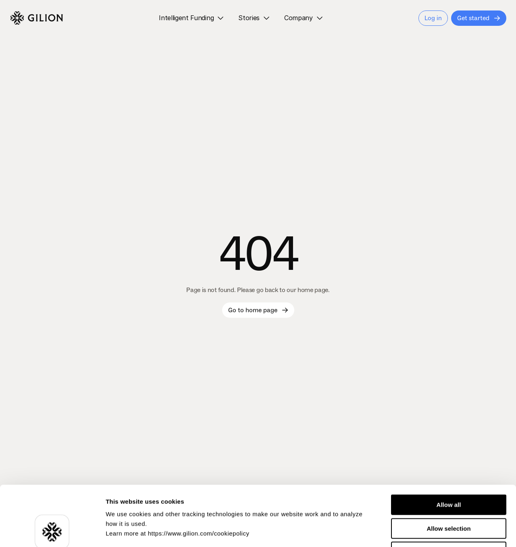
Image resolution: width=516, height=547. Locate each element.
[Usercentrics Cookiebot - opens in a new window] (52, 531)
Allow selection (448, 472)
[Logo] (36, 18)
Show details (423, 531)
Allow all (449, 448)
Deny (448, 495)
